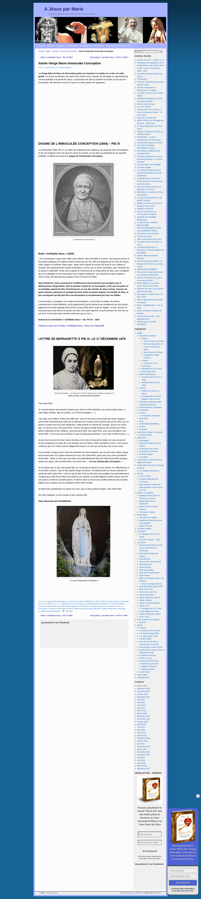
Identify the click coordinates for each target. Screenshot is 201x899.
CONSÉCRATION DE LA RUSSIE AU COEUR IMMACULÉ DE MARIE (150, 250)
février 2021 (142, 711)
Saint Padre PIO (146, 589)
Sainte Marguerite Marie (149, 611)
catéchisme (141, 438)
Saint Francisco (145, 564)
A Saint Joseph (145, 639)
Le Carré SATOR (144, 107)
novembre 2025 (143, 691)
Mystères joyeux (148, 669)
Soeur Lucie (144, 617)
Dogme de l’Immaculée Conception (84, 606)
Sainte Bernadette (146, 595)
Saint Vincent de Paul (148, 592)
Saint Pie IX (98, 608)
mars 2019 (141, 733)
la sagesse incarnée (147, 655)
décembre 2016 (143, 752)
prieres (140, 625)
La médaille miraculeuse (149, 471)
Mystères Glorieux (148, 666)
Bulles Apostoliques (59, 601)
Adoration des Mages (148, 517)
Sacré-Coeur (144, 672)
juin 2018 (141, 744)
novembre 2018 (143, 738)
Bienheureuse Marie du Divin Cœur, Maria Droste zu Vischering (151, 548)
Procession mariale (147, 512)
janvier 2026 (142, 686)
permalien (69, 611)
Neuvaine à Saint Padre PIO (118, 46)
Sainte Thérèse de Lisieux (150, 614)
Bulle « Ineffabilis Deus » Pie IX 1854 (55, 57)
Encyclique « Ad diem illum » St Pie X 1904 (110, 57)
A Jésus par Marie (63, 9)
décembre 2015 (143, 768)
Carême (142, 388)
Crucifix (140, 473)
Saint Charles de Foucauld (150, 562)
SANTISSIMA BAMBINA (147, 269)
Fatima (144, 338)
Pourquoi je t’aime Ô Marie (148, 233)
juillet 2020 (141, 724)
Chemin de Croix (150, 363)
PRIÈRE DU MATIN (145, 209)
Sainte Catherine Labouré (149, 598)
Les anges (143, 457)
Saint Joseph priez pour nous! (149, 239)
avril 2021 (141, 708)
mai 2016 (141, 757)
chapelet (49, 606)
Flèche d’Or (72, 46)
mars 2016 (141, 763)
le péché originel (146, 454)
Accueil (41, 46)
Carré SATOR (145, 476)
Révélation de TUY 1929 (151, 369)
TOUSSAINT (142, 79)
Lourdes (55, 51)
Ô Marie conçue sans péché (83, 608)
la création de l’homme (148, 451)
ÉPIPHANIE (142, 515)
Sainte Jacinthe (145, 600)
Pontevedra (146, 366)
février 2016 (142, 766)
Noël (141, 421)
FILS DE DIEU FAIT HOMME (149, 165)
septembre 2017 (143, 746)
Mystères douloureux (149, 664)
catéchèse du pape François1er (150, 432)
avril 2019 (141, 730)
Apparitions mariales (147, 336)
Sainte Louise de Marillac (149, 603)
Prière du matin (145, 658)
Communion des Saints (148, 449)
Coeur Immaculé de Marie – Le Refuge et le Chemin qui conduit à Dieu (150, 264)
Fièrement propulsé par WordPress (131, 893)
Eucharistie (143, 410)
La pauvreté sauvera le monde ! (150, 143)
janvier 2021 (142, 713)
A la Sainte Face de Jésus (150, 630)
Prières (50, 46)
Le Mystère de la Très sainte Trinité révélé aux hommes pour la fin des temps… (150, 181)
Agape (48, 51)
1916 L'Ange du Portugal (154, 341)
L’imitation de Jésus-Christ (92, 46)
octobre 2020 (142, 722)
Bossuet (142, 622)
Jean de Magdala (65, 67)
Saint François (145, 567)
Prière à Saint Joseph (146, 104)
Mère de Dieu (67, 608)
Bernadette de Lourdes (107, 604)
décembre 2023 (143, 697)
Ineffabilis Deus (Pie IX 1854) (94, 601)
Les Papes (109, 601)
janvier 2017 (142, 749)
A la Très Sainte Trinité (148, 636)
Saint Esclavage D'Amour (151, 584)
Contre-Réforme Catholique (150, 407)
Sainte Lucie (144, 606)
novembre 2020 (143, 719)
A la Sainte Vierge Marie (149, 633)
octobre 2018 (142, 741)
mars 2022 (141, 705)
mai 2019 (141, 727)
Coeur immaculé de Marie (62, 606)
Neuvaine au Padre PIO (146, 118)
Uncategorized (143, 677)
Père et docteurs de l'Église (148, 619)
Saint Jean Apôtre (146, 570)
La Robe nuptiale (144, 167)
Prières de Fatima (144, 236)
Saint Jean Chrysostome (149, 573)
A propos (60, 46)
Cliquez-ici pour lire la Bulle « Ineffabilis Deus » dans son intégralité (71, 326)
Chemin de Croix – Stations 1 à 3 (150, 60)
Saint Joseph (144, 575)
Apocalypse (144, 440)
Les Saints (141, 542)
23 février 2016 (145, 435)
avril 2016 (141, 760)
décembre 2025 (143, 689)
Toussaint (143, 429)
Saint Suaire (142, 675)
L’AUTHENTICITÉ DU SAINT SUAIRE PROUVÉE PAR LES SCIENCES (149, 173)
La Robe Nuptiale (144, 529)
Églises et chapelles (145, 493)
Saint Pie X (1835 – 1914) (149, 540)
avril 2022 (141, 702)
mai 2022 (141, 700)
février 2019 (142, 735)
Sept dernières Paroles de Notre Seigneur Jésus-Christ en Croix (150, 487)
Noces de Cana (145, 526)
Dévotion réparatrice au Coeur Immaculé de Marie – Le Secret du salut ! (150, 159)
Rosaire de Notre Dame (149, 661)
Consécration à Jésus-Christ (150, 647)
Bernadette (95, 604)
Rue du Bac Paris (148, 371)
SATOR (142, 427)
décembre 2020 (143, 716)
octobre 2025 (142, 694)
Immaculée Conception (68, 51)
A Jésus (142, 628)
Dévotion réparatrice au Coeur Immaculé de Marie (153, 347)
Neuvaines (143, 418)
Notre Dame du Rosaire (153, 352)
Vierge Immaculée (53, 611)
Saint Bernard (145, 559)
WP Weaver (157, 893)
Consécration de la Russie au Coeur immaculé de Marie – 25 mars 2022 (149, 112)
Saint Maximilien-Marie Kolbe (151, 586)
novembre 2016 (143, 755)
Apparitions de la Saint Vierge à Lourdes (75, 604)
